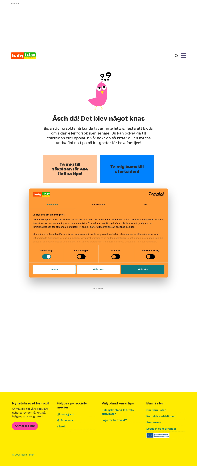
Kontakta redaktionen (161, 416)
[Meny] (183, 55)
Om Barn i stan (156, 410)
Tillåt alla (143, 269)
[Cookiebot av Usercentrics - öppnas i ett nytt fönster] (150, 194)
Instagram (67, 414)
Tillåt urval (98, 269)
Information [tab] (98, 204)
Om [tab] (145, 204)
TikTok (61, 426)
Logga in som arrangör (161, 428)
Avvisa (54, 269)
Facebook (66, 420)
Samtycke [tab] (52, 204)
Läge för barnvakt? (114, 420)
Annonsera (153, 422)
